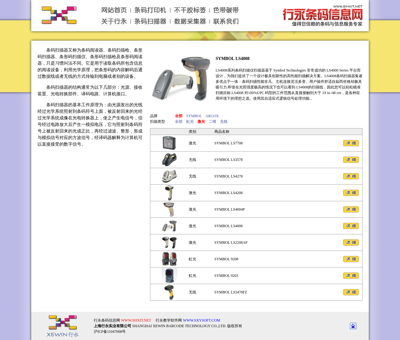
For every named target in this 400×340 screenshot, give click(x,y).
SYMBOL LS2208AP (231, 242)
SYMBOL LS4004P (229, 209)
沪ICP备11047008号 (110, 326)
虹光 (192, 259)
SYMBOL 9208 (226, 259)
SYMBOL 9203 (226, 275)
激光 (192, 143)
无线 (192, 160)
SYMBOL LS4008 (233, 58)
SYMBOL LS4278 (228, 176)
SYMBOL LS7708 (228, 143)
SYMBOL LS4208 (228, 193)
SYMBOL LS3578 (228, 160)
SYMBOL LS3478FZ (230, 292)
